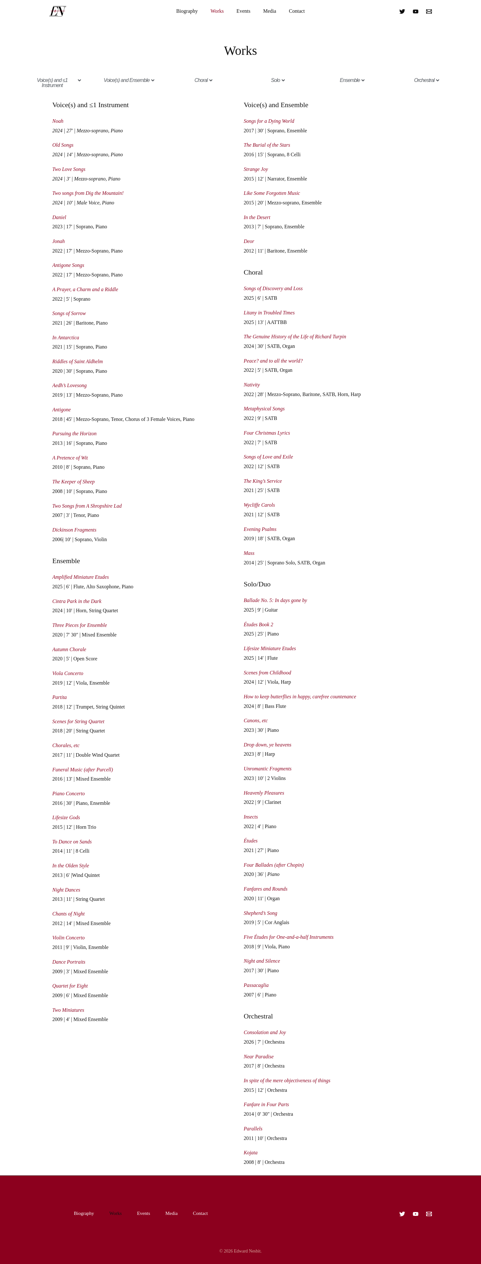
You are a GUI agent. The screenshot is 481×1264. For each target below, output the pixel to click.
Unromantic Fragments (268, 768)
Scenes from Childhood (267, 672)
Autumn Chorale (69, 649)
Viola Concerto (67, 673)
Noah (57, 121)
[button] (54, 83)
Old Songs (62, 145)
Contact (297, 11)
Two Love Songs (68, 169)
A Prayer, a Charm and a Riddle (85, 289)
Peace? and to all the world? (273, 361)
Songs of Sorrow (69, 313)
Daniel (59, 217)
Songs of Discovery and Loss (273, 288)
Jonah (58, 241)
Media (269, 11)
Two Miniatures (68, 1010)
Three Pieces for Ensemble (79, 625)
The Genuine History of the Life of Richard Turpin (295, 336)
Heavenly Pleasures (264, 793)
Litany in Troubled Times (269, 312)
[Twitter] (402, 11)
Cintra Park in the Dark (76, 601)
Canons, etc (256, 720)
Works (217, 11)
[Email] (429, 11)
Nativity (252, 384)
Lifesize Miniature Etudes (270, 648)
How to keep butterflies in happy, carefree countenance (300, 696)
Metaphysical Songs (264, 408)
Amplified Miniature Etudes (80, 577)
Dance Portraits (68, 962)
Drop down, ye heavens (268, 744)
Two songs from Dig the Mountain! (88, 193)
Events (243, 11)
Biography (187, 11)
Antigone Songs (68, 265)
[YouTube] (415, 11)
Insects (251, 816)
